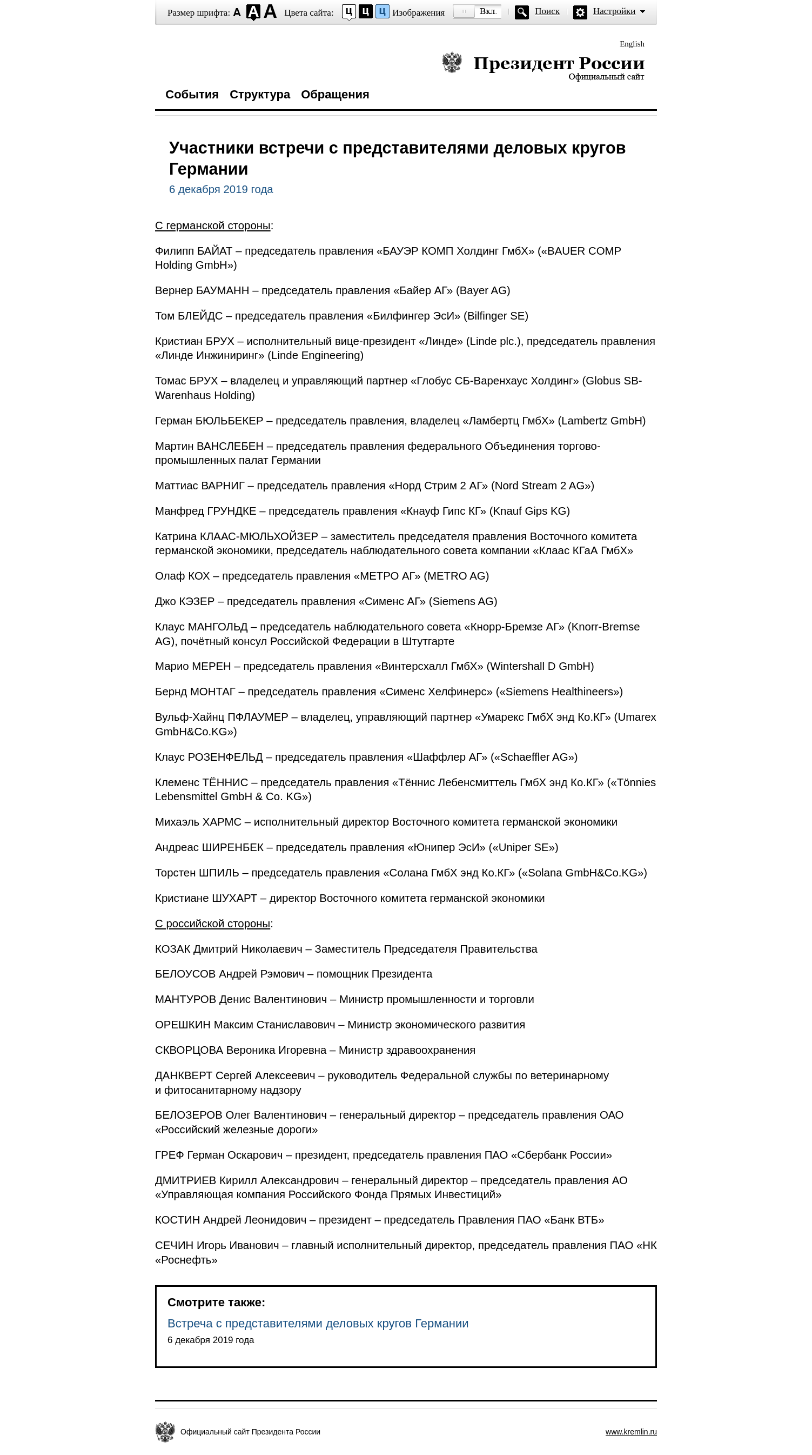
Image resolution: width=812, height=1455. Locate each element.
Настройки (614, 11)
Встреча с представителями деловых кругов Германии (318, 1323)
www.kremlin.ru (631, 1431)
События (192, 94)
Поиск (547, 11)
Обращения (335, 94)
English (632, 43)
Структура (260, 94)
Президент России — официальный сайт (543, 66)
